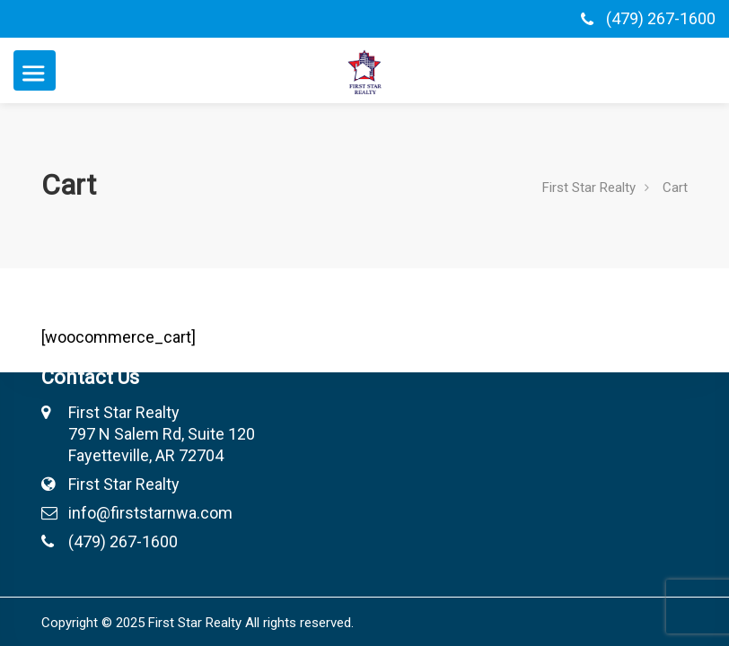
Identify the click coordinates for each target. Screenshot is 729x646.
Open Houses (399, 298)
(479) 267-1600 (661, 18)
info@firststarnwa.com (122, 512)
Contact (378, 269)
